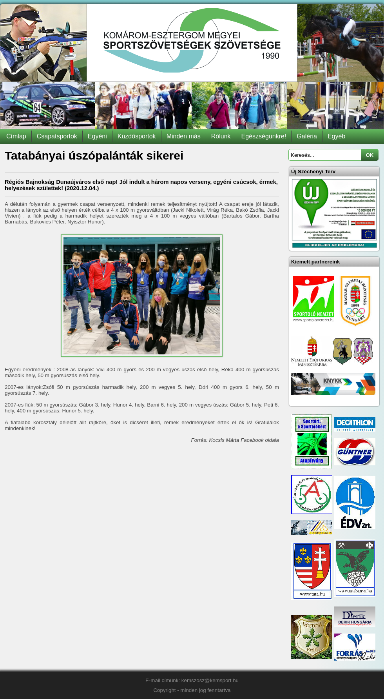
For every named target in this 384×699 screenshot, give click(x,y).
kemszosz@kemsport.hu (210, 680)
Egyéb (336, 136)
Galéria (307, 136)
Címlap (16, 136)
